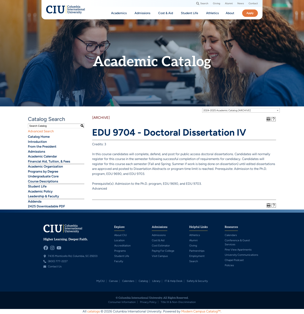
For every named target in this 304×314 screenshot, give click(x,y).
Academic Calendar (42, 156)
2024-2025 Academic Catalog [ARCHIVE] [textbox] (227, 110)
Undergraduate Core (43, 176)
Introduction (37, 142)
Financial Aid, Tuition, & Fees (49, 161)
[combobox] (241, 110)
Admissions (36, 151)
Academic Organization (45, 166)
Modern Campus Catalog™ (201, 311)
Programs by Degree (43, 171)
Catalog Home (39, 137)
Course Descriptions (43, 181)
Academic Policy (40, 191)
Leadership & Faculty (43, 196)
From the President (42, 146)
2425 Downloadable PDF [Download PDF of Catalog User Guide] (46, 206)
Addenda (34, 201)
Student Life (37, 186)
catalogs (93, 311)
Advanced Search (41, 131)
